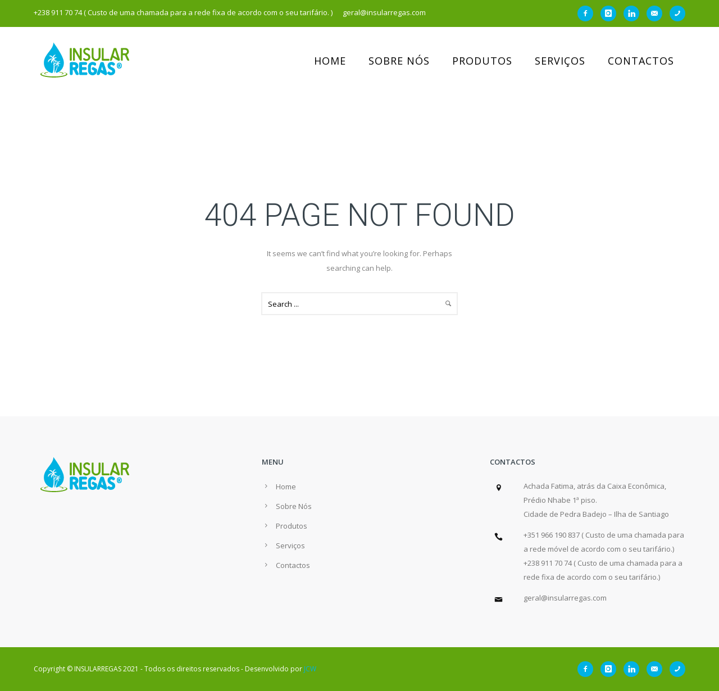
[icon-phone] (677, 13)
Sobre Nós (399, 60)
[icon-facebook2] (588, 13)
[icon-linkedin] (634, 13)
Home (330, 60)
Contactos (641, 60)
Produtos (482, 60)
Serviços (560, 60)
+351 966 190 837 (552, 535)
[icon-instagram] (611, 13)
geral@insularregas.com (565, 598)
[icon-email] (657, 13)
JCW (310, 669)
